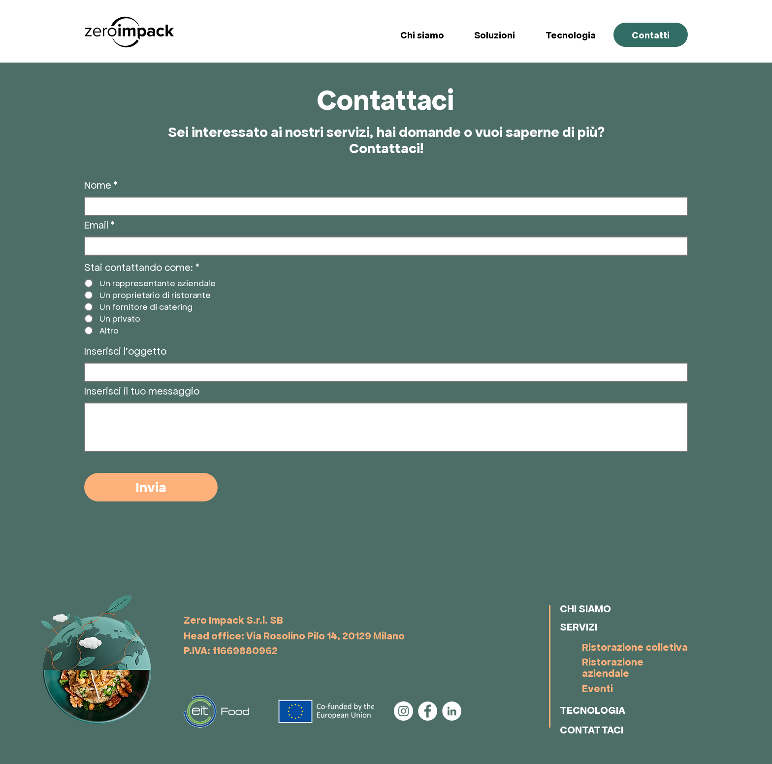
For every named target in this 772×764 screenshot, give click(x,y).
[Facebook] (427, 711)
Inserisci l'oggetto (125, 351)
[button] (502, 35)
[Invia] (151, 487)
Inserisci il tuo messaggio (141, 391)
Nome (97, 185)
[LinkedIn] (451, 711)
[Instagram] (403, 711)
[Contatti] (650, 35)
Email (96, 225)
